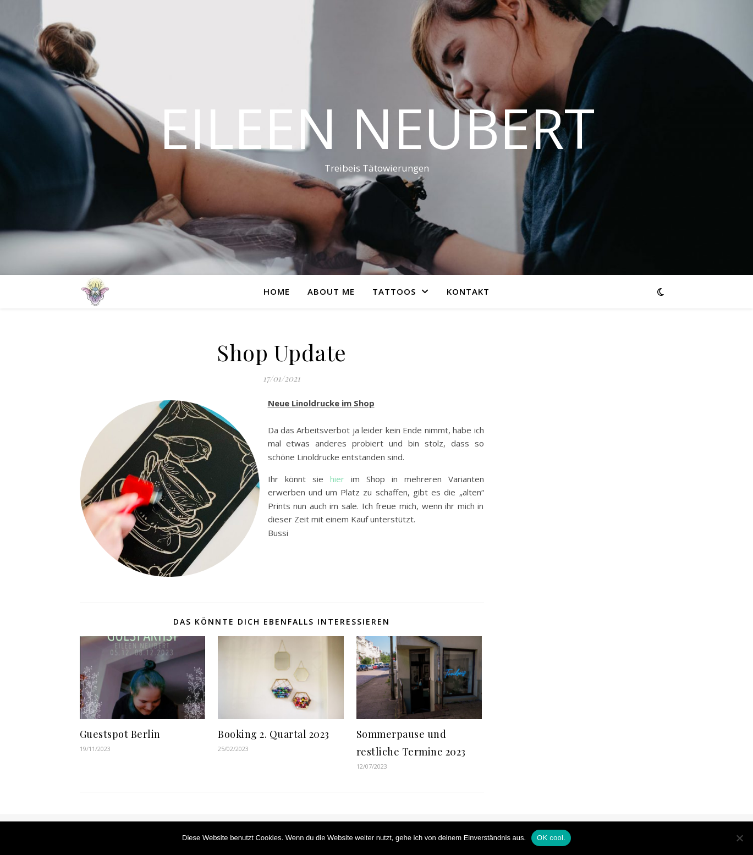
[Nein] (739, 837)
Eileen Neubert (377, 127)
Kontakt (468, 291)
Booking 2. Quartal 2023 (273, 734)
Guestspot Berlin (120, 734)
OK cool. (551, 838)
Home (276, 291)
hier (337, 478)
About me (331, 291)
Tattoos (394, 291)
